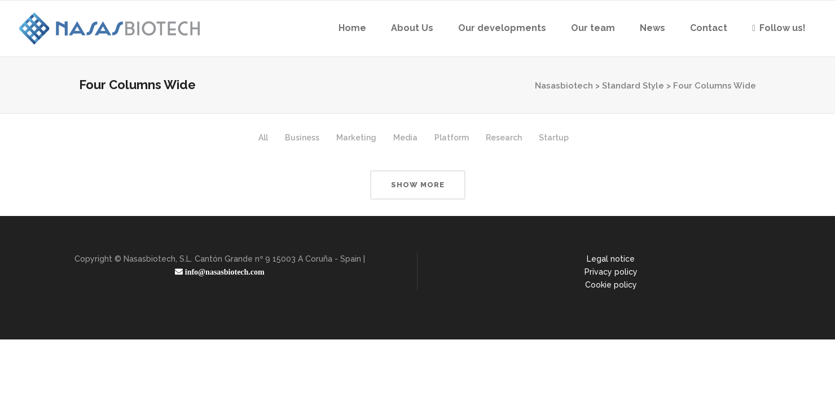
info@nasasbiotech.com (223, 272)
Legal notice (611, 258)
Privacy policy (611, 271)
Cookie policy (611, 284)
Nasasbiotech (564, 86)
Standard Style (633, 86)
